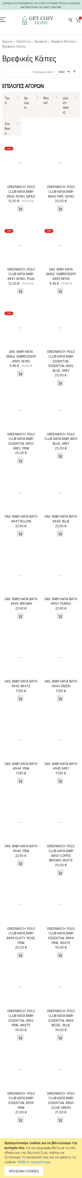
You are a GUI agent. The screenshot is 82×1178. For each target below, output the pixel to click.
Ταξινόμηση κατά (42, 72)
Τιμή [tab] (7, 100)
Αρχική (7, 41)
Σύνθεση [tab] (7, 128)
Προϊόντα (23, 41)
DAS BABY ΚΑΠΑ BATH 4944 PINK (21, 766)
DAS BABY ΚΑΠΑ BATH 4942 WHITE (21, 683)
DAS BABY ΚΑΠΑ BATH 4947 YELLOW (21, 518)
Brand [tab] (46, 100)
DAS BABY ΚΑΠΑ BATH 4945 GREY (61, 766)
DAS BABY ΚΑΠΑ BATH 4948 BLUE (61, 518)
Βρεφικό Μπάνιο (63, 41)
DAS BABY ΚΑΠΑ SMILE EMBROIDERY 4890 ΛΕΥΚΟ (21, 356)
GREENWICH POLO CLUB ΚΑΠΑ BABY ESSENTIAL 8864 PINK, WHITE (61, 935)
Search (70, 20)
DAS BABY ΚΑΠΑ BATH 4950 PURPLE (61, 601)
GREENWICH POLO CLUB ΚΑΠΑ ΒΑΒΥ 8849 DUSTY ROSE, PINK (21, 935)
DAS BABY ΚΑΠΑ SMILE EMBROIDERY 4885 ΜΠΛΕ (61, 274)
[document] (41, 1158)
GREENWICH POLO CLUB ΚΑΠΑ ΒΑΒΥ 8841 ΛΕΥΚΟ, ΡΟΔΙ (21, 274)
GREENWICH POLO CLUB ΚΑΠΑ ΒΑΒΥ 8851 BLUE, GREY (60, 439)
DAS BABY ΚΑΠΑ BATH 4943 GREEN (61, 683)
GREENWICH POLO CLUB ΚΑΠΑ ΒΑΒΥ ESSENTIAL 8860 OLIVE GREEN (61, 1095)
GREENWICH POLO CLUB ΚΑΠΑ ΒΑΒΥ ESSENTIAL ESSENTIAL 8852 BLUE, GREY (61, 360)
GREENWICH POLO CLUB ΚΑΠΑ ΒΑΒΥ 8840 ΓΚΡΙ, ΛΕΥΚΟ (61, 191)
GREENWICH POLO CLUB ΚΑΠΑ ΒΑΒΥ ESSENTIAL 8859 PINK (21, 1095)
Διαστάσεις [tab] (65, 105)
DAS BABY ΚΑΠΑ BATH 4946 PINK (21, 848)
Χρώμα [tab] (26, 103)
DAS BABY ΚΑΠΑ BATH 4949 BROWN (21, 601)
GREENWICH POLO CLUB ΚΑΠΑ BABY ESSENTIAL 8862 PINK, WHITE (21, 1017)
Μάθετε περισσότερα (33, 1161)
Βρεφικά (41, 41)
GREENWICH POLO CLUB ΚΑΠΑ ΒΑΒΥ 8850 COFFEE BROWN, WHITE (61, 853)
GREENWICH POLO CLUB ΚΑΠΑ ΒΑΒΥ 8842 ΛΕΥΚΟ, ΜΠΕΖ (21, 191)
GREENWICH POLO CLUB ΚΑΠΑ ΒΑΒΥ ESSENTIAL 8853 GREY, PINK (21, 441)
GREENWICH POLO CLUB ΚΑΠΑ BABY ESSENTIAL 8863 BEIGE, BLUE (61, 1017)
